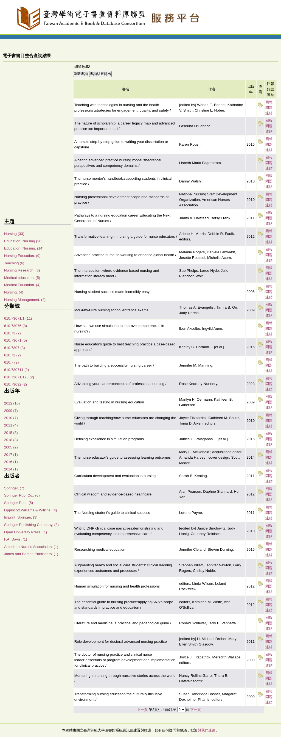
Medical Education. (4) (22, 285)
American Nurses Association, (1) (31, 547)
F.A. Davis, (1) (15, 539)
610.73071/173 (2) (19, 377)
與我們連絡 (206, 730)
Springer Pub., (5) (18, 503)
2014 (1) (11, 469)
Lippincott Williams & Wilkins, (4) (30, 510)
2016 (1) (11, 462)
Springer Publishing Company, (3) (31, 525)
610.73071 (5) (15, 340)
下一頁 (195, 710)
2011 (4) (11, 425)
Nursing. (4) (13, 292)
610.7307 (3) (14, 348)
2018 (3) (11, 440)
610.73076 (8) (15, 326)
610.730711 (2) (16, 370)
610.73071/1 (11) (18, 318)
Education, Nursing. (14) (24, 248)
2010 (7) (11, 418)
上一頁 (142, 710)
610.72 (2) (12, 355)
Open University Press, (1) (25, 532)
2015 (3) (11, 433)
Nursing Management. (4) (25, 300)
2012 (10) (12, 403)
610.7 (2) (11, 362)
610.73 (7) (12, 333)
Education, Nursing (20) (23, 241)
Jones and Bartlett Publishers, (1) (31, 554)
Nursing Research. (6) (22, 270)
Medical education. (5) (22, 278)
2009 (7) (11, 411)
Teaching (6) (14, 263)
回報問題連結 (268, 107)
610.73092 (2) (15, 384)
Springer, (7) (14, 488)
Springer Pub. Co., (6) (22, 495)
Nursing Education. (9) (22, 256)
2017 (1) (11, 455)
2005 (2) (11, 447)
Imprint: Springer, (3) (20, 517)
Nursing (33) (14, 234)
